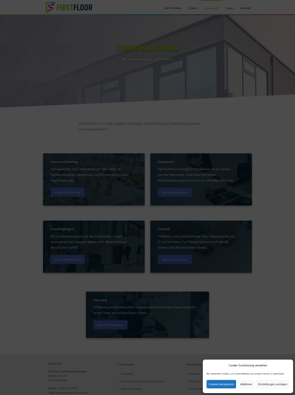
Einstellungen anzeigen (272, 384)
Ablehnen (246, 384)
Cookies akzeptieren (221, 384)
